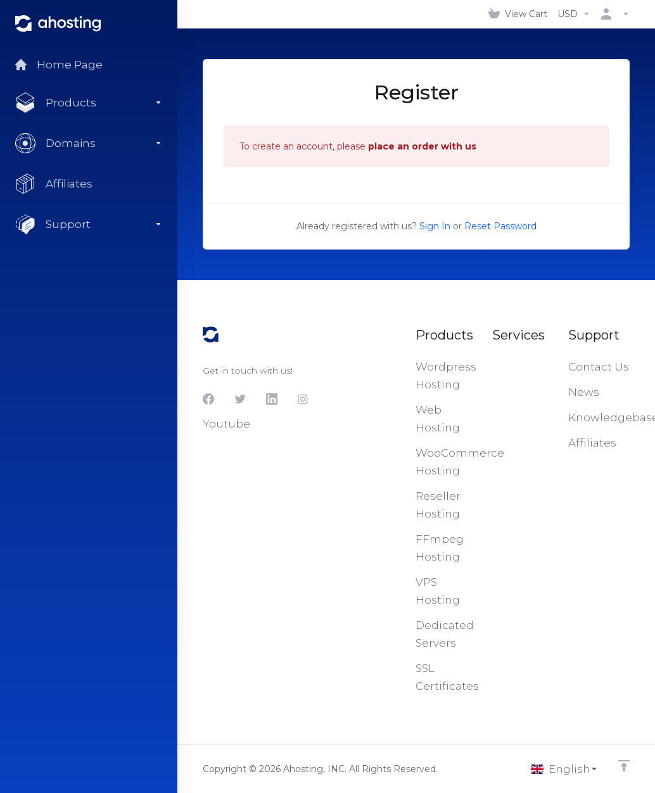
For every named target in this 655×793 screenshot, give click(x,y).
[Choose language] (564, 769)
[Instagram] (303, 399)
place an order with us (422, 146)
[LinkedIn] (272, 399)
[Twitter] (240, 399)
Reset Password (500, 226)
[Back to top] (624, 766)
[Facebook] (208, 399)
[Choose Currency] (573, 14)
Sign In (434, 226)
